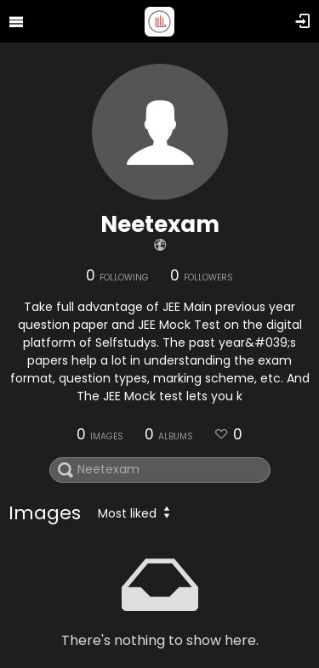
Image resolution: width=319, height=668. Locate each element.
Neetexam (159, 224)
